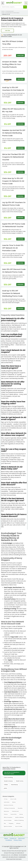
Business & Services (8, 805)
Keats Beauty (14, 784)
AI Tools (5, 799)
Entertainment (15, 811)
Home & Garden (8, 820)
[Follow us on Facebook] (10, 843)
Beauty (14, 802)
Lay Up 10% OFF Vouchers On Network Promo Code (14, 203)
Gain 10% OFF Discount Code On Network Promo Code (13, 270)
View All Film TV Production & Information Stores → (11, 773)
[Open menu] (2, 3)
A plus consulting (8, 777)
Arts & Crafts (13, 799)
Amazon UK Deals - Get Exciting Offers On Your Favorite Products (11, 64)
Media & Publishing (19, 820)
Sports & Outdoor (8, 826)
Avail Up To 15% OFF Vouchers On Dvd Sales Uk (13, 88)
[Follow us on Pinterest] (17, 843)
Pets (5, 823)
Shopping (11, 823)
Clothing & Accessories (9, 808)
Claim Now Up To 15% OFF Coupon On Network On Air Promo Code (13, 181)
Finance (6, 814)
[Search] (25, 6)
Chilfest (6, 784)
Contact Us (13, 838)
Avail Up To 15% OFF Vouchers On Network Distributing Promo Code (12, 293)
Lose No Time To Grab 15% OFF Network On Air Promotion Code (12, 248)
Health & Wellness (19, 817)
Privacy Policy (18, 840)
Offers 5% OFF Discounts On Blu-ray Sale (13, 110)
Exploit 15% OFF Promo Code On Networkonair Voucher (13, 225)
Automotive (6, 802)
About (6, 838)
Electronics (6, 811)
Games (21, 814)
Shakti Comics (19, 781)
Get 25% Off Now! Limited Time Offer (12, 42)
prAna (5, 788)
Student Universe (8, 781)
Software (18, 823)
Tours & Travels (18, 826)
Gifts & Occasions (8, 817)
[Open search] (25, 3)
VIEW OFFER (20, 79)
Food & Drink (13, 814)
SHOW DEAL (20, 102)
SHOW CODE (20, 55)
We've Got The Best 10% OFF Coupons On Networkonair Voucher (13, 157)
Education (20, 808)
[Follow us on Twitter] (14, 843)
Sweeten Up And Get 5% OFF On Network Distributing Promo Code (13, 133)
